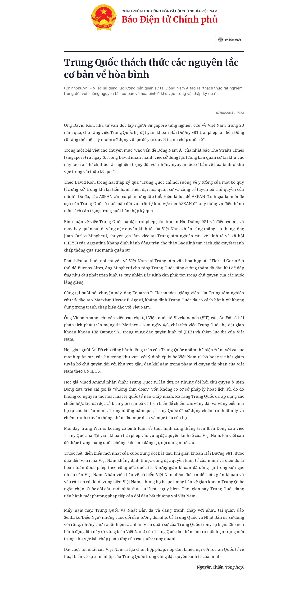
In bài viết (229, 40)
